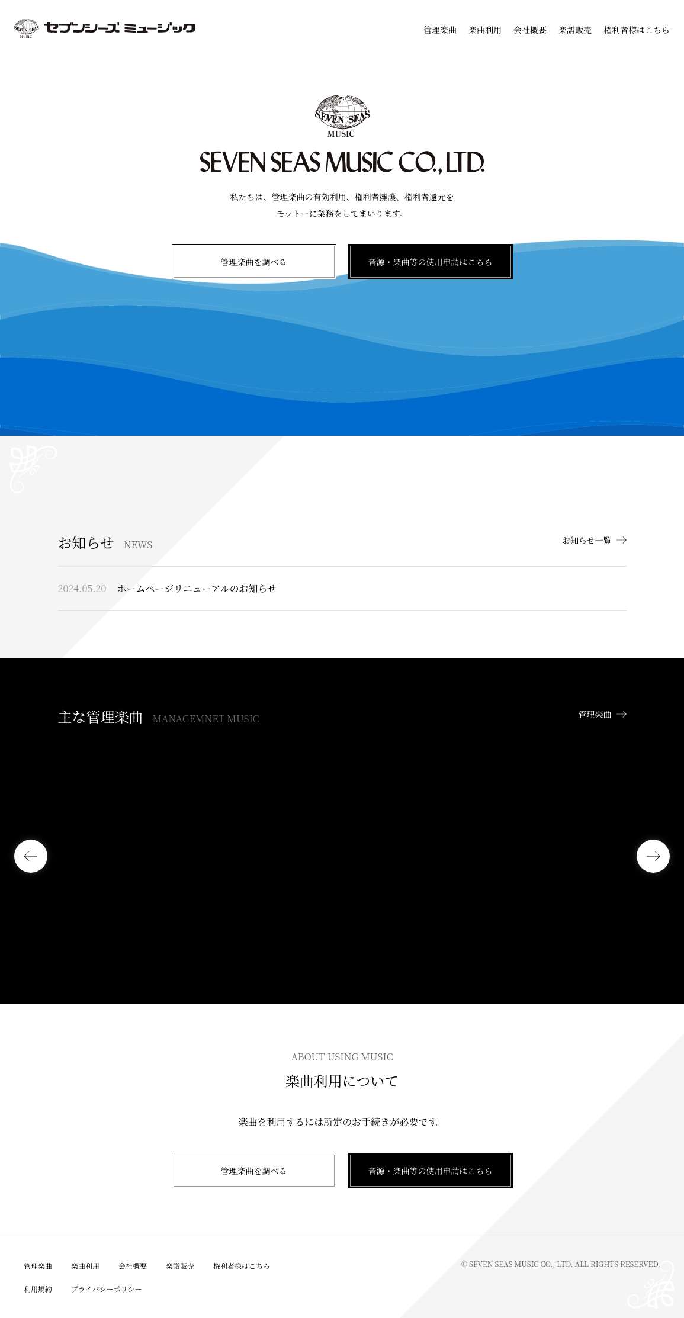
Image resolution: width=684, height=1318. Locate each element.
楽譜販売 (575, 30)
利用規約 (38, 1289)
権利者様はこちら (636, 30)
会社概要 (530, 30)
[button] (30, 856)
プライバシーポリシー (106, 1289)
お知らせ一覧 (587, 540)
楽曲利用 (485, 30)
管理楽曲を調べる (254, 262)
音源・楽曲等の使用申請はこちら (430, 262)
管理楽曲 (440, 30)
